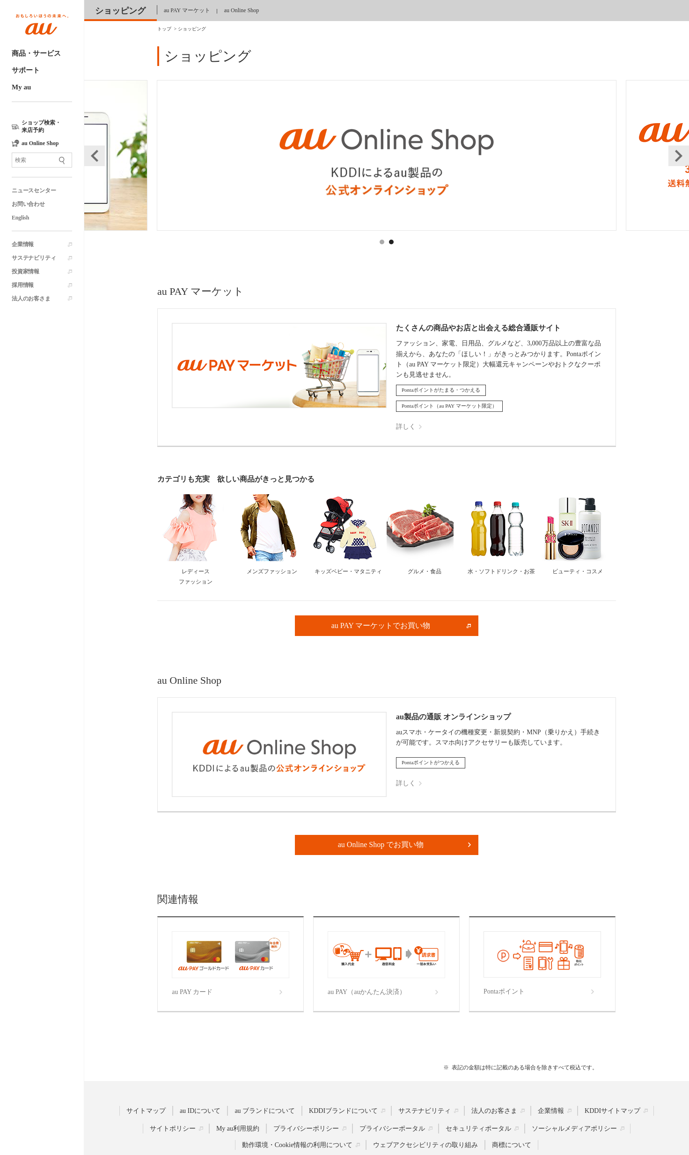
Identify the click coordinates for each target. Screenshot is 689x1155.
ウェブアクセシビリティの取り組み (425, 1144)
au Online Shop (241, 10)
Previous (94, 156)
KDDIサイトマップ (612, 1110)
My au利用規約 (237, 1128)
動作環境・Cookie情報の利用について (297, 1144)
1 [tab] (382, 252)
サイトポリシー (173, 1128)
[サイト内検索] (42, 160)
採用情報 (23, 285)
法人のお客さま (31, 298)
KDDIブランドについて (343, 1110)
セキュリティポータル (478, 1128)
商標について (511, 1144)
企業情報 (23, 244)
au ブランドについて (265, 1110)
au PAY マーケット (187, 10)
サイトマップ (146, 1110)
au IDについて (200, 1110)
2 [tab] (392, 252)
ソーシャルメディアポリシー (574, 1128)
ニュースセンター (34, 190)
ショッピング (120, 10)
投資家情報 (25, 271)
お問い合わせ (28, 204)
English (20, 217)
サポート (26, 70)
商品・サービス (36, 53)
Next (678, 156)
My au (21, 87)
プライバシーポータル (392, 1128)
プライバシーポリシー (306, 1128)
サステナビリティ (34, 258)
